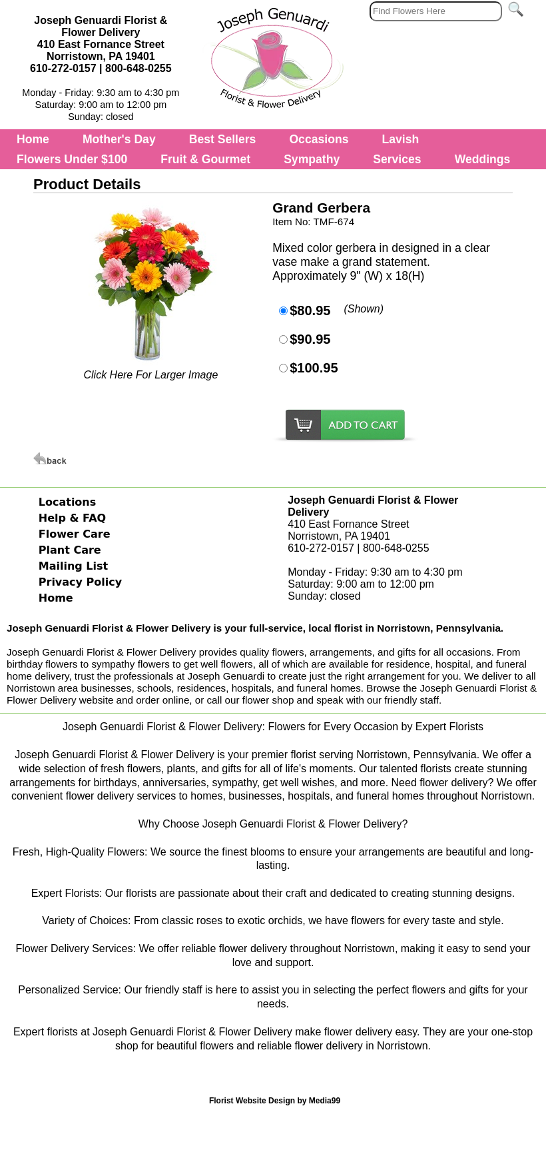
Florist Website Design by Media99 (274, 1100)
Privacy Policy (80, 582)
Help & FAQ (72, 518)
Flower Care (75, 534)
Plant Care (70, 550)
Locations (68, 502)
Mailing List (73, 566)
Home (33, 139)
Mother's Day (119, 139)
